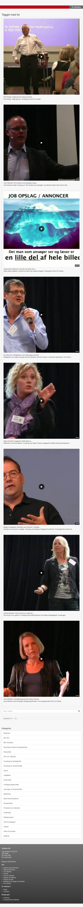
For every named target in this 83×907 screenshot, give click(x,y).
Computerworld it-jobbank (11, 900)
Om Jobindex (7, 871)
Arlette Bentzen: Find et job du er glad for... (19, 613)
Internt (6, 771)
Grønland (6, 891)
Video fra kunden (10, 831)
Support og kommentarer (11, 868)
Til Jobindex (76, 7)
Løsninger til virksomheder (13, 789)
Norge (5, 889)
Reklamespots (9, 817)
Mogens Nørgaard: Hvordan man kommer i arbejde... (22, 527)
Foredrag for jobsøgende (12, 761)
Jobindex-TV (7, 718)
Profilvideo (7, 813)
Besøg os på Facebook (9, 861)
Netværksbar (8, 803)
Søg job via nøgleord (9, 877)
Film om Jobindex (10, 756)
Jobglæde (7, 775)
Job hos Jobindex (8, 875)
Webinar (6, 836)
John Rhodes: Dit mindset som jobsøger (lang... (20, 183)
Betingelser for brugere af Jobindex (14, 881)
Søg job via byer (8, 879)
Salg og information (9, 870)
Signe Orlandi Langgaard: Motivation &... (18, 441)
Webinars (7, 733)
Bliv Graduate (8, 742)
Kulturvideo (7, 780)
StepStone (6, 898)
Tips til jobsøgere (10, 822)
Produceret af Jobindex (12, 808)
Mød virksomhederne (11, 799)
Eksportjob (7, 752)
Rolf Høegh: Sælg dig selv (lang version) (18, 97)
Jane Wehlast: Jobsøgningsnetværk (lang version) (21, 699)
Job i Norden (7, 883)
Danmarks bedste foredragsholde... (16, 747)
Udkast (6, 827)
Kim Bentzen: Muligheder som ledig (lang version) (21, 355)
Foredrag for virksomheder (13, 766)
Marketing (7, 794)
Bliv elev (6, 738)
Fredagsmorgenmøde (11, 785)
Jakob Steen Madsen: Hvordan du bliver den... (20, 269)
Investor (5, 873)
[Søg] (79, 711)
